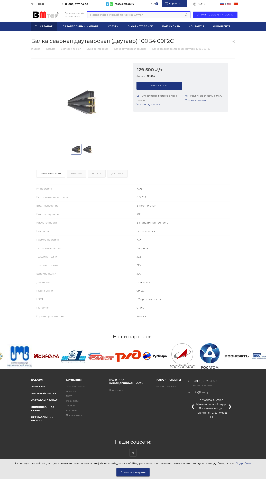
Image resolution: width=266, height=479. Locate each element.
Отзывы (70, 405)
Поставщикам (74, 415)
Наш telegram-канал (133, 453)
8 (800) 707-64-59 (76, 4)
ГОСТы (70, 396)
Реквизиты (72, 400)
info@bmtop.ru (202, 392)
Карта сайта (116, 390)
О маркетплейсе (75, 386)
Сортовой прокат (44, 400)
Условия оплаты (195, 100)
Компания (74, 379)
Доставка (117, 174)
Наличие (76, 174)
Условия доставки (148, 104)
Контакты (71, 410)
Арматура (38, 386)
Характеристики (51, 174)
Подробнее (243, 463)
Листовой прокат (44, 393)
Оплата (96, 174)
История (71, 391)
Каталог (37, 379)
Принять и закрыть (133, 472)
